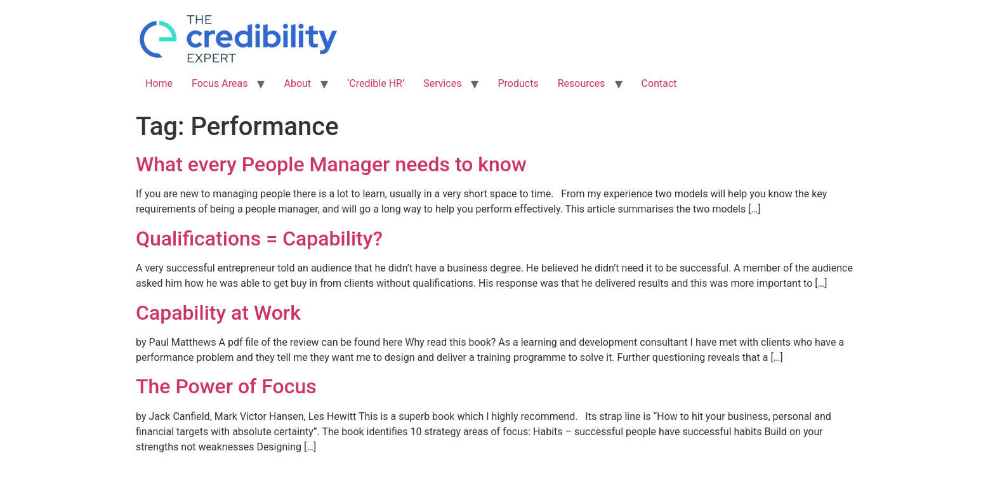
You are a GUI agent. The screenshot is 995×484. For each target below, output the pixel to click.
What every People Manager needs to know (331, 164)
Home (159, 83)
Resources (581, 83)
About (297, 83)
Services (442, 83)
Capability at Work (218, 313)
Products (518, 83)
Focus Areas (219, 83)
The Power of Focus (226, 386)
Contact (659, 83)
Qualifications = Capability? (259, 238)
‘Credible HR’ (375, 83)
